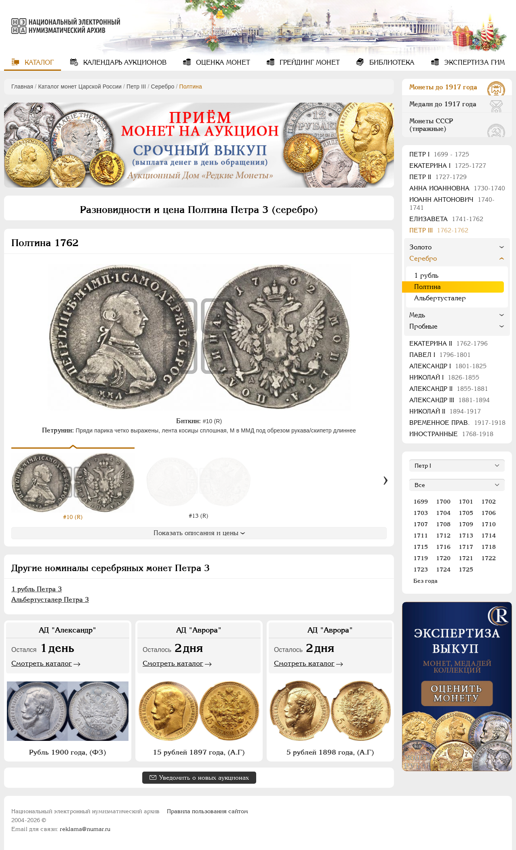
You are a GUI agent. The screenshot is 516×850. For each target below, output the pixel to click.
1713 (466, 535)
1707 (420, 524)
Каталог (38, 62)
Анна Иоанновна (457, 188)
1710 (488, 524)
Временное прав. (457, 422)
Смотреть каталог (41, 663)
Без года (425, 581)
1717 (466, 547)
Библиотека (391, 62)
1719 (420, 558)
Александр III (449, 400)
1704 (443, 513)
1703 (420, 513)
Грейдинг (309, 62)
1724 (443, 569)
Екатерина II (448, 343)
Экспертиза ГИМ (473, 62)
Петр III (136, 86)
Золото (420, 247)
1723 (420, 569)
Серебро (162, 86)
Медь (417, 315)
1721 (466, 558)
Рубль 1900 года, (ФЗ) (67, 752)
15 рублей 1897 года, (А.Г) (199, 752)
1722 (488, 558)
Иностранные (451, 433)
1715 (420, 547)
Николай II (445, 411)
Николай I (444, 377)
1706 (488, 513)
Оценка (222, 62)
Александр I (448, 366)
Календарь (123, 62)
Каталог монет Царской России (80, 86)
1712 (443, 535)
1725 (466, 569)
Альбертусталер (440, 298)
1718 (488, 547)
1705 (466, 513)
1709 (466, 524)
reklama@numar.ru (85, 829)
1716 (443, 547)
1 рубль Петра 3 (36, 589)
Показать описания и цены (199, 533)
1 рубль (426, 275)
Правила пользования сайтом (207, 811)
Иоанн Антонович (452, 203)
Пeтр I (439, 154)
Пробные (423, 326)
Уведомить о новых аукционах (204, 777)
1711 (420, 535)
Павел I (440, 354)
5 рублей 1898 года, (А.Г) (330, 752)
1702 (488, 501)
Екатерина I (447, 165)
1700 (443, 501)
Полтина (427, 287)
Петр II (438, 176)
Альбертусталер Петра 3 (50, 599)
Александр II (448, 388)
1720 (443, 558)
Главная (22, 86)
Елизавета (446, 218)
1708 (443, 524)
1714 (488, 535)
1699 (420, 501)
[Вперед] (385, 480)
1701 (466, 501)
